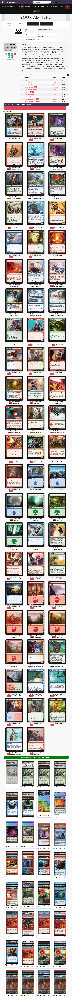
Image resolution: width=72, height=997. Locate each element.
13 (55, 87)
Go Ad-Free (67, 6)
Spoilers (7, 47)
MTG (7, 23)
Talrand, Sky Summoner (30, 101)
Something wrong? (11, 59)
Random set (33, 24)
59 (55, 80)
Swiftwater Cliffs (29, 89)
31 (55, 84)
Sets (11, 23)
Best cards (12, 44)
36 (55, 82)
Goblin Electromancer (30, 99)
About (6, 44)
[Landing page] (3, 2)
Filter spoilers (34, 108)
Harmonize (27, 94)
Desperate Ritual (29, 96)
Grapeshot (27, 92)
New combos (8, 50)
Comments (13, 47)
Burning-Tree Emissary (30, 84)
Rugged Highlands (29, 87)
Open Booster (46, 24)
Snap (26, 80)
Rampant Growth (29, 82)
